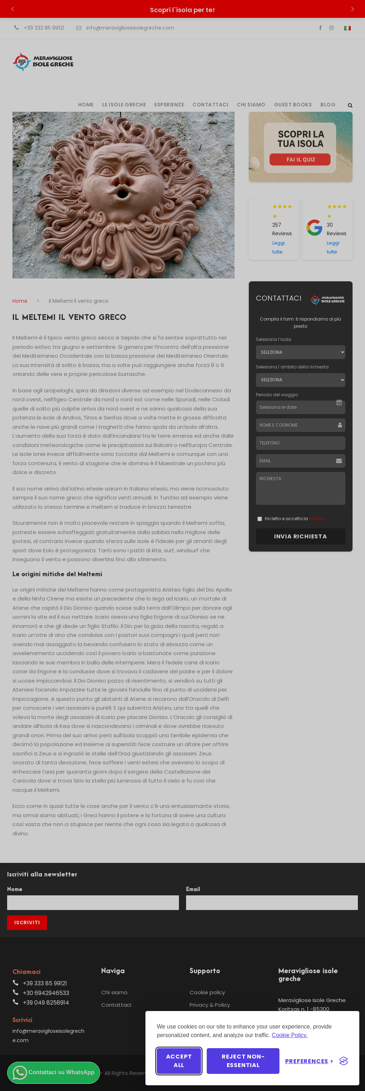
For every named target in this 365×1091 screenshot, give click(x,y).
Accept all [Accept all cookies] (179, 1060)
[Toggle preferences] (309, 1061)
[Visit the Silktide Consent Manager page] (343, 1061)
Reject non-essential (243, 1060)
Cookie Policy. (290, 1035)
